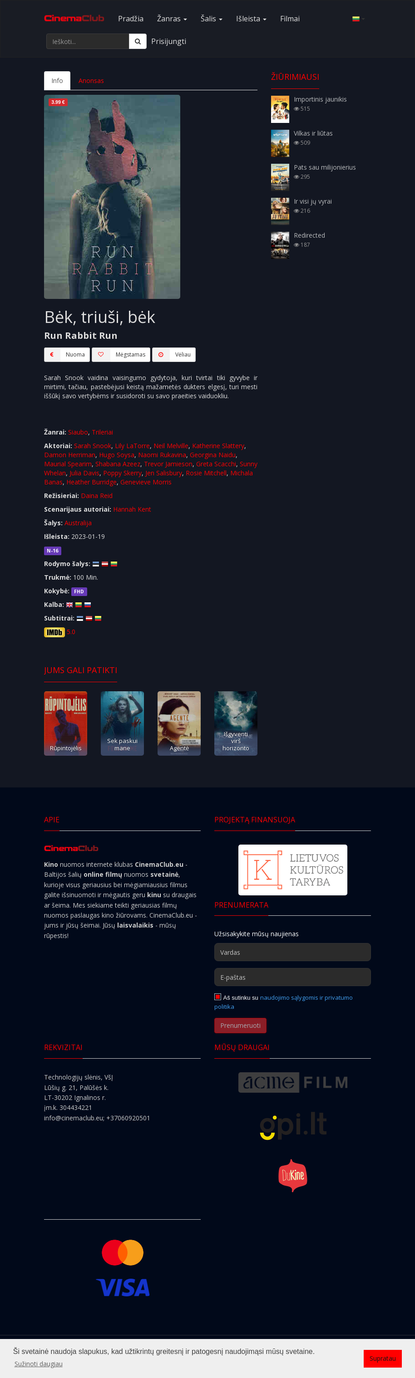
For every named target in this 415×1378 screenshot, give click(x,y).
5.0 (71, 631)
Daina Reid (97, 495)
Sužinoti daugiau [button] (39, 1363)
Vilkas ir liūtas (313, 133)
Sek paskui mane (122, 744)
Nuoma (64, 354)
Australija (78, 522)
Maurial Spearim (68, 463)
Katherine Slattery (218, 445)
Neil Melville (170, 445)
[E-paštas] (292, 977)
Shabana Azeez (117, 463)
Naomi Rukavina (162, 454)
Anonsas (91, 80)
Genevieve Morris (146, 482)
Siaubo (78, 432)
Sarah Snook (92, 445)
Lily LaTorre (132, 445)
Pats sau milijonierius (325, 167)
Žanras (172, 19)
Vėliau (171, 354)
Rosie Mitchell (206, 473)
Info (57, 80)
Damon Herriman (69, 454)
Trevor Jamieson (168, 463)
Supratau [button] (383, 1358)
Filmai (290, 19)
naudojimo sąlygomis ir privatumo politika (283, 1002)
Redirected (309, 235)
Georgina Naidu (213, 454)
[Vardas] (292, 952)
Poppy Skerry (122, 473)
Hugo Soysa (116, 454)
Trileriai (102, 432)
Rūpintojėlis (66, 748)
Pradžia (130, 19)
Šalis (211, 19)
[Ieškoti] (138, 41)
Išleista (251, 19)
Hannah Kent (132, 509)
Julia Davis (84, 473)
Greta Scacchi (216, 463)
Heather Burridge (91, 482)
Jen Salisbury (163, 473)
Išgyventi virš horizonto (235, 741)
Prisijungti (168, 41)
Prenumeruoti (240, 1025)
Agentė (179, 748)
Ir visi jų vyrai (313, 201)
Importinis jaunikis (320, 99)
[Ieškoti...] (87, 41)
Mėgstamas (118, 354)
